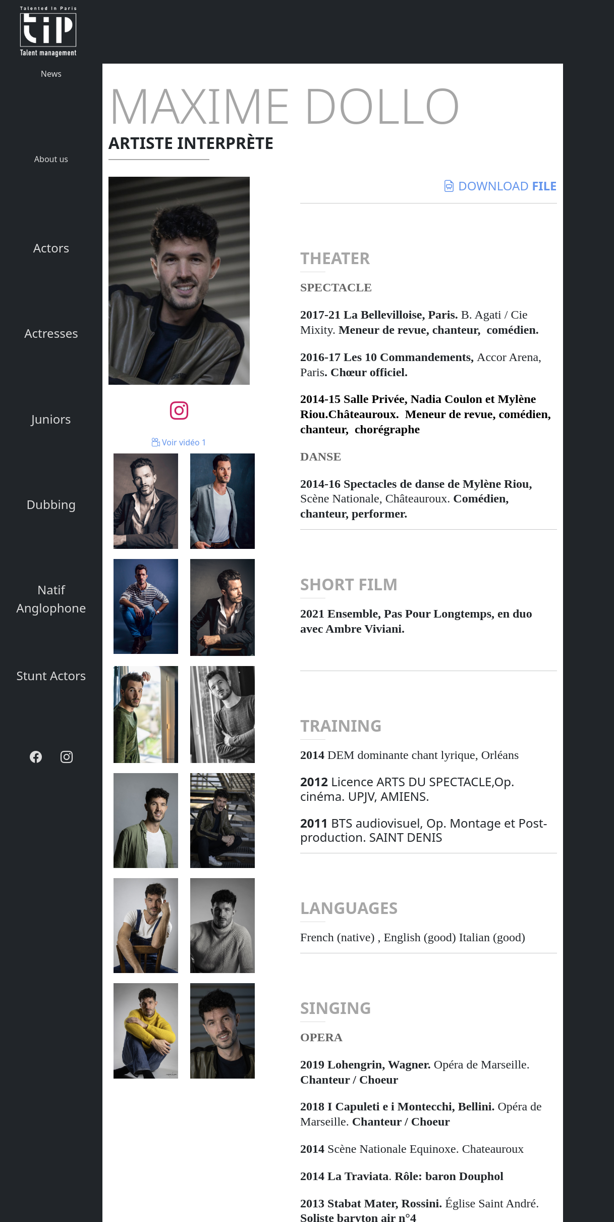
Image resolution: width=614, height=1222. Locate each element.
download (500, 185)
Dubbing (51, 504)
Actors (51, 247)
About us (51, 159)
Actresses (51, 333)
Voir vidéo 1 (179, 442)
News (51, 73)
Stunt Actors (51, 675)
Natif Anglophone (51, 598)
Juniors (51, 419)
